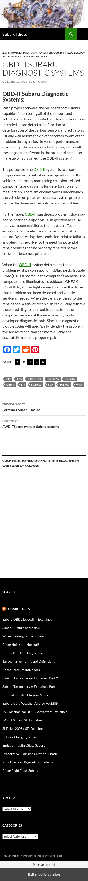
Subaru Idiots (14, 34)
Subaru (36, 384)
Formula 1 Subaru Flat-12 (44, 406)
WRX (44, 56)
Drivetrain (28, 52)
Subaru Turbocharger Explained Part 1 (30, 686)
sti (23, 384)
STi (4, 56)
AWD (14, 52)
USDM (35, 56)
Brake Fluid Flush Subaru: (21, 770)
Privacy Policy (10, 855)
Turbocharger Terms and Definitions (28, 661)
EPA (19, 378)
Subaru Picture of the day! (21, 628)
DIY (8, 378)
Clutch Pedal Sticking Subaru (23, 653)
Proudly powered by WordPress (42, 855)
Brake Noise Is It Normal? (20, 644)
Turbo (25, 56)
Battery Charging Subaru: (20, 737)
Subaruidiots (18, 609)
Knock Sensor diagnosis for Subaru (27, 762)
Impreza (66, 52)
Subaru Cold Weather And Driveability (30, 703)
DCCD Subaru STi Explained (22, 720)
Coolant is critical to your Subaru (26, 695)
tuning (64, 384)
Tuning (13, 56)
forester (45, 52)
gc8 (56, 52)
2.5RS (6, 52)
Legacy (79, 52)
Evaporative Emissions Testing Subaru (29, 754)
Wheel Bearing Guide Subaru (23, 636)
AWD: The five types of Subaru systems (44, 423)
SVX (50, 384)
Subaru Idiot (39, 81)
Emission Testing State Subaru (24, 745)
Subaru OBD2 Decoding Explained (27, 619)
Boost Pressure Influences (21, 670)
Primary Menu (82, 34)
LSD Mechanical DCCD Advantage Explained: (35, 712)
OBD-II (39, 169)
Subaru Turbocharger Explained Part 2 (30, 678)
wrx (79, 384)
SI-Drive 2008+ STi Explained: (24, 728)
